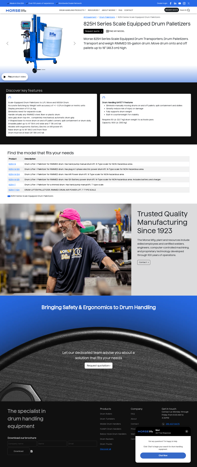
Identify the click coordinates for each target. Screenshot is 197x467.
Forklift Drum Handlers (110, 429)
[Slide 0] (39, 69)
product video (15, 77)
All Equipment (90, 17)
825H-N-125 (14, 179)
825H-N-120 (14, 169)
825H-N (12, 164)
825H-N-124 (14, 174)
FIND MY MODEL (115, 31)
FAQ (120, 10)
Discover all (105, 449)
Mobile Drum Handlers (110, 424)
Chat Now (163, 455)
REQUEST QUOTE (171, 10)
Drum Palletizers (107, 17)
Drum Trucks (106, 444)
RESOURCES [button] (93, 10)
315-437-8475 (173, 424)
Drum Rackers (106, 439)
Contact (144, 262)
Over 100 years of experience (40, 3)
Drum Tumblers (107, 419)
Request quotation (98, 365)
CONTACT (128, 10)
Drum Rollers (106, 414)
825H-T (12, 185)
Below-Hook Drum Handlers (113, 434)
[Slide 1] (43, 69)
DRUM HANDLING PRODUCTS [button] (71, 10)
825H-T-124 (14, 190)
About (134, 419)
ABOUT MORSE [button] (108, 10)
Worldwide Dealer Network (69, 3)
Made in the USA (15, 3)
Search (185, 10)
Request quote (93, 31)
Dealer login (162, 3)
